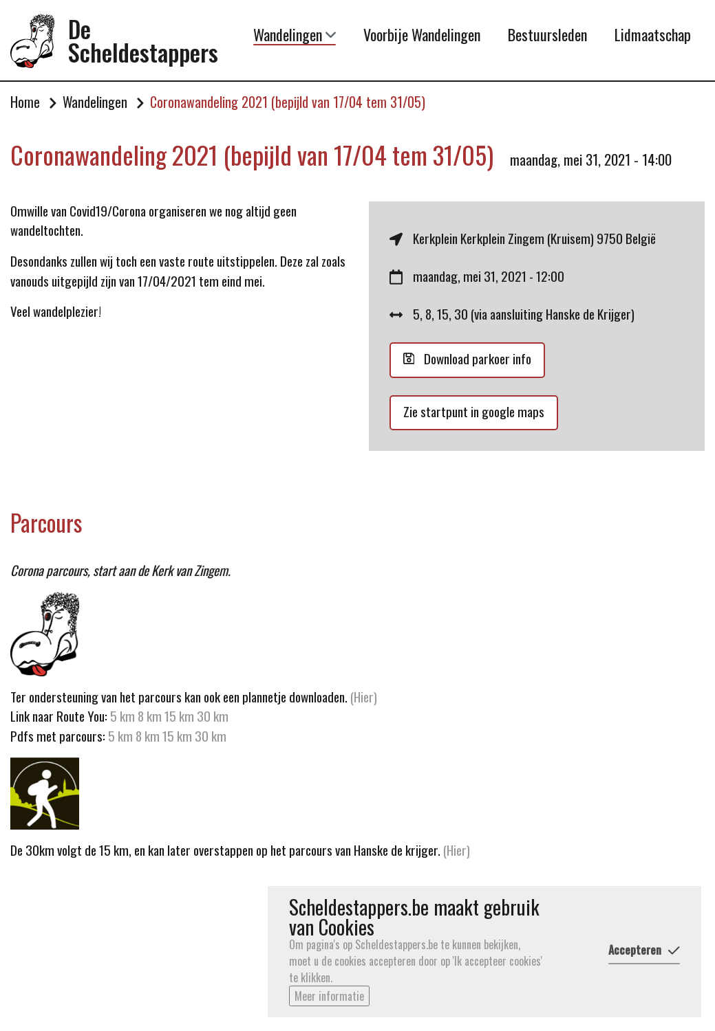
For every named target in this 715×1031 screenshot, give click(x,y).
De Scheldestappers (143, 41)
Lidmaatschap (653, 34)
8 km (150, 716)
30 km (212, 716)
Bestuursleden (547, 34)
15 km (179, 716)
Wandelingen (294, 34)
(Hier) (363, 697)
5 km (122, 716)
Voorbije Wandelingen (421, 34)
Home (25, 102)
